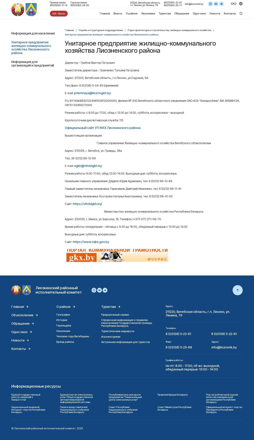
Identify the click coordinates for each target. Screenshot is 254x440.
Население (63, 331)
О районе (132, 13)
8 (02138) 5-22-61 (178, 334)
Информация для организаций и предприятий (32, 63)
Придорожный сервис (115, 314)
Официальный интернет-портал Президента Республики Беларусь (224, 409)
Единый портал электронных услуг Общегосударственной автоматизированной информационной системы (76, 398)
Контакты (230, 13)
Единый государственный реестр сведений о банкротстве (25, 397)
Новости (215, 13)
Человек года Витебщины (72, 336)
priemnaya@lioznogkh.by (92, 93)
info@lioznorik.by (194, 4)
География (63, 314)
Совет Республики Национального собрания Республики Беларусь (123, 409)
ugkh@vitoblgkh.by (88, 166)
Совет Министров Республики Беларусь (174, 408)
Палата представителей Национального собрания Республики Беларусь (74, 409)
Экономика (148, 13)
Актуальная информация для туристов (125, 342)
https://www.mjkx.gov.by (91, 242)
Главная (105, 13)
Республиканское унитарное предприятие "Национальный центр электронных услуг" (125, 397)
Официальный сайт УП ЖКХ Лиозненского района (102, 128)
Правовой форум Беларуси (172, 394)
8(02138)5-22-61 (173, 2)
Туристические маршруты (117, 331)
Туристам (165, 13)
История (61, 320)
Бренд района (65, 341)
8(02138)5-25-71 (173, 5)
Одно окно (199, 13)
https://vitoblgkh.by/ (87, 204)
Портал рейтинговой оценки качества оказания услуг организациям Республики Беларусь (222, 398)
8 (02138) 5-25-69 (179, 347)
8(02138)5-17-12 (58, 5)
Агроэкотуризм (110, 336)
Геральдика (63, 325)
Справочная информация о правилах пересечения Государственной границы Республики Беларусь (126, 322)
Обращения (181, 13)
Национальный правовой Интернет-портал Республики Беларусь (28, 409)
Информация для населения (33, 33)
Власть (118, 13)
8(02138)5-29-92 (79, 5)
